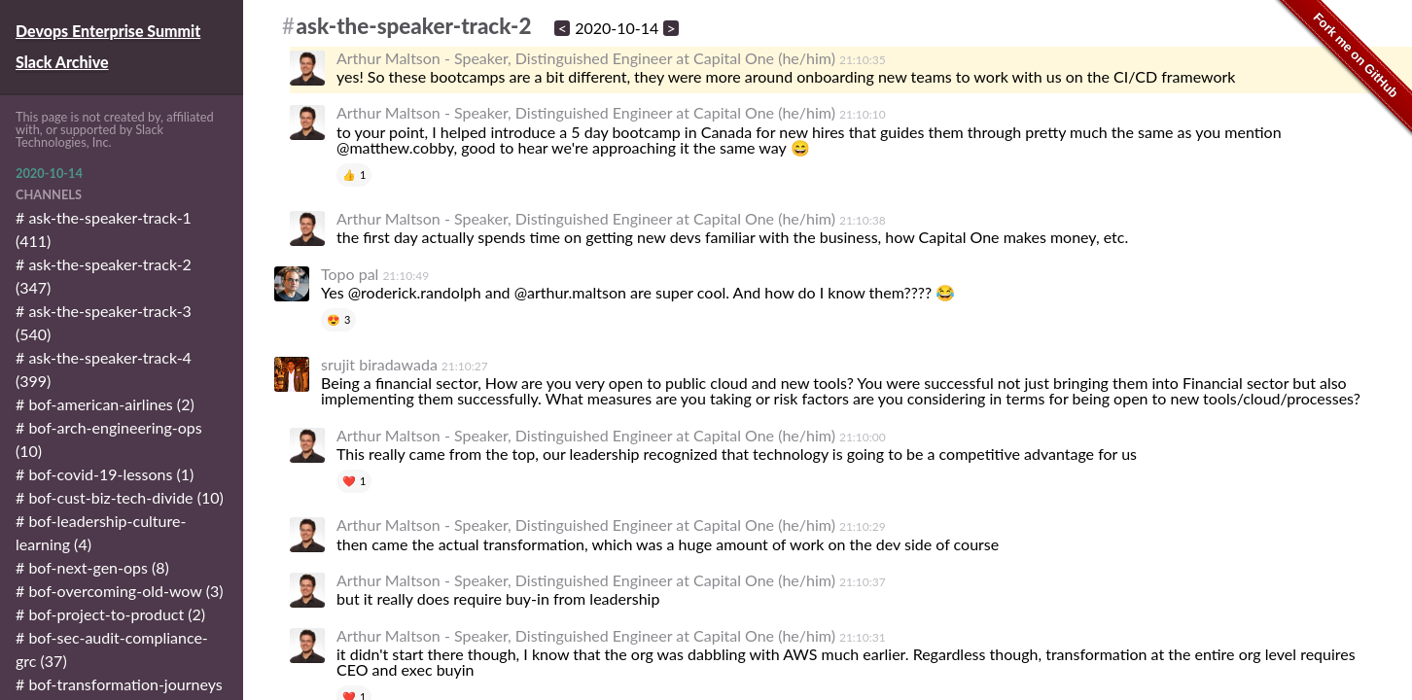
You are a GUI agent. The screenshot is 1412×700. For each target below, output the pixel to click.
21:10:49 (405, 275)
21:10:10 (862, 114)
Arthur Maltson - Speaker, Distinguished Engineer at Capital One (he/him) (585, 58)
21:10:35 (862, 59)
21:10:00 (862, 437)
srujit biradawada (379, 364)
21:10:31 (862, 637)
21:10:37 (862, 582)
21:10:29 (862, 526)
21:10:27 (464, 366)
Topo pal (349, 273)
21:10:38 (862, 220)
